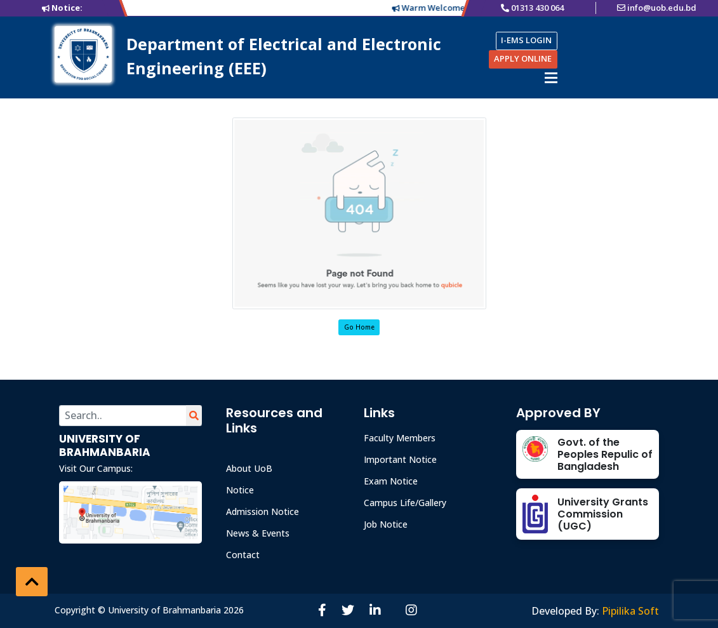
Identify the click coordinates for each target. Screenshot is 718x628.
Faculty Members (399, 438)
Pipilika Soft (630, 611)
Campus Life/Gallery (405, 503)
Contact (243, 555)
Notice (240, 490)
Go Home (359, 327)
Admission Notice (262, 511)
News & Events (257, 533)
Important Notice (400, 459)
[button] (32, 581)
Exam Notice (391, 481)
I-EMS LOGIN (526, 40)
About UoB (249, 468)
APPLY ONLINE (523, 58)
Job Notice (386, 524)
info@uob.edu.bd (661, 7)
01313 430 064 (537, 7)
